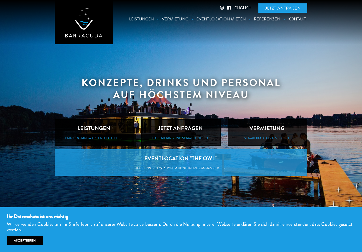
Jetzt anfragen (283, 8)
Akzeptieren (25, 240)
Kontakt (297, 19)
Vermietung (175, 19)
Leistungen (141, 19)
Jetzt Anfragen (181, 132)
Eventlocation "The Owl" (181, 163)
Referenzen (267, 19)
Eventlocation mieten (221, 19)
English (243, 8)
